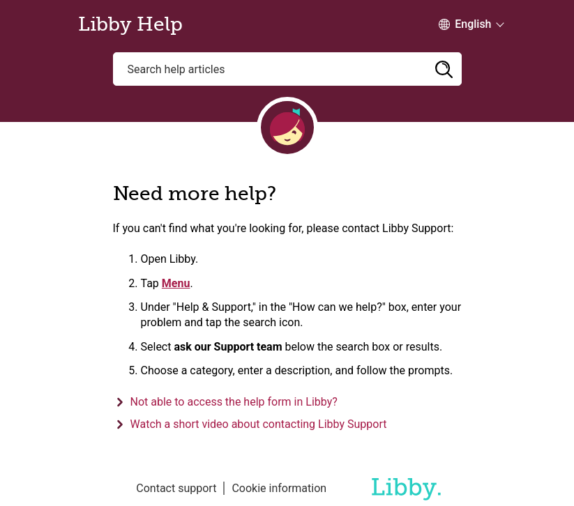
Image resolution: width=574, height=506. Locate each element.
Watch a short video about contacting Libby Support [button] (258, 424)
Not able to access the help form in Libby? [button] (234, 401)
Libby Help (130, 24)
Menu (176, 283)
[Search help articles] (287, 69)
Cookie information (279, 488)
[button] (444, 69)
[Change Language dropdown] (465, 24)
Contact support (176, 488)
